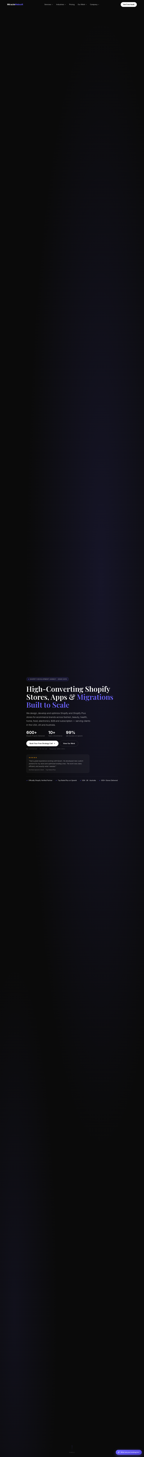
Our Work (82, 4)
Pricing (72, 4)
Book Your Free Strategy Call (42, 743)
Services (48, 4)
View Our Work (69, 743)
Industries (61, 4)
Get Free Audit (128, 4)
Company (94, 4)
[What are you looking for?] (129, 1452)
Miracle (15, 4)
